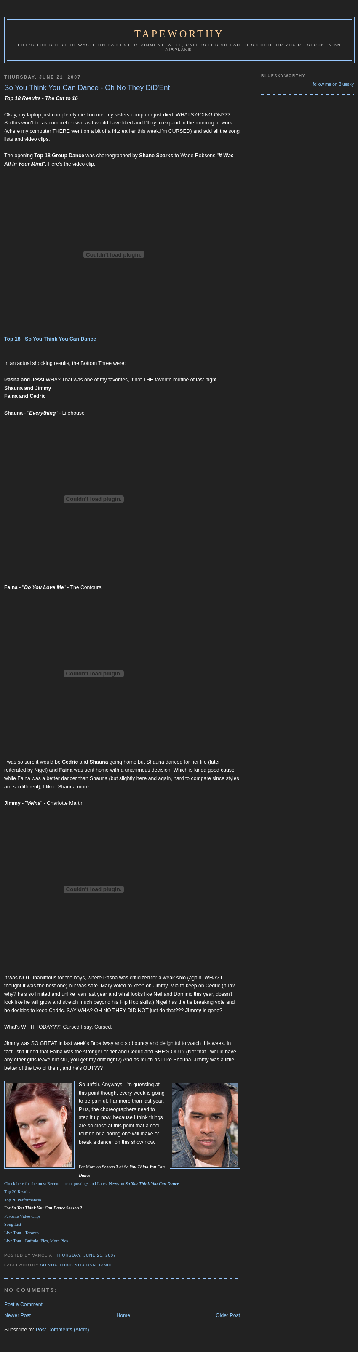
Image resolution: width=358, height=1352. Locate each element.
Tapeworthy (179, 34)
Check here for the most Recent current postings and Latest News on (91, 1183)
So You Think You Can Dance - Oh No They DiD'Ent (87, 88)
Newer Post (17, 1315)
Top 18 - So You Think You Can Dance (50, 339)
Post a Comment (23, 1304)
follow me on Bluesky (333, 84)
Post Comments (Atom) (62, 1330)
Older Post (228, 1315)
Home (123, 1315)
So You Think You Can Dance (76, 1264)
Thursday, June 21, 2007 (86, 1255)
